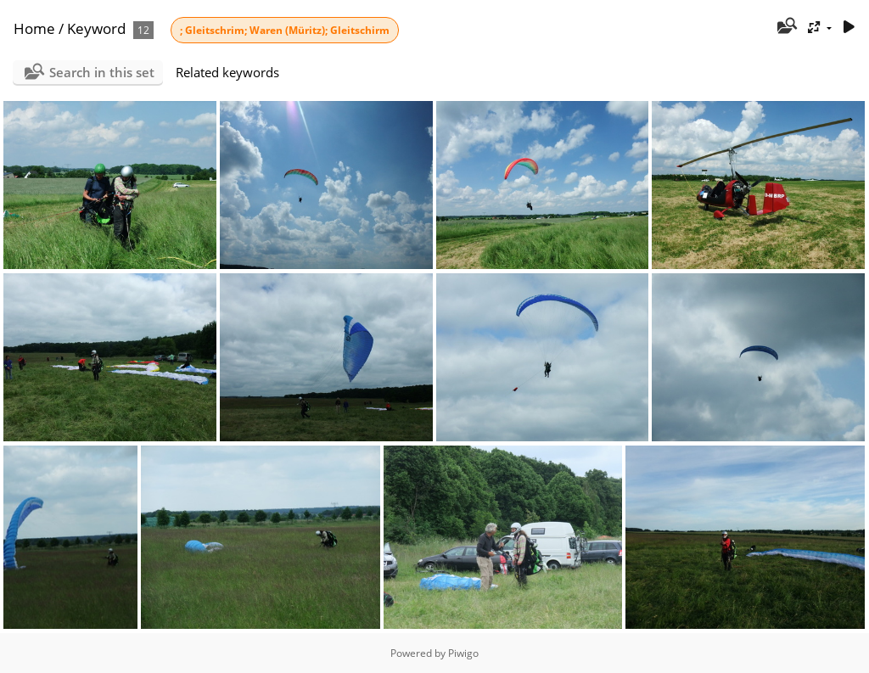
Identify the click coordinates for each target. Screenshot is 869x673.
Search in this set (101, 72)
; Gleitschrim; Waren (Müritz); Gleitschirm (285, 30)
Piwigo (463, 653)
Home (34, 28)
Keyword (96, 28)
